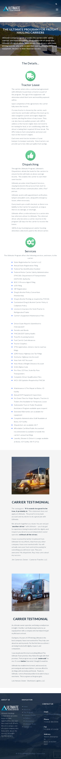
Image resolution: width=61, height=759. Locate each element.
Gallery (27, 718)
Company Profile (29, 715)
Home (25, 706)
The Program (28, 712)
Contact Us (27, 727)
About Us (26, 709)
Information (29, 721)
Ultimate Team (30, 724)
